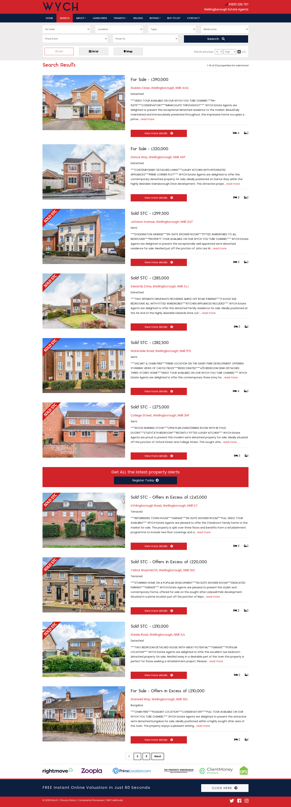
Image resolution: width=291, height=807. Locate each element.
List (59, 51)
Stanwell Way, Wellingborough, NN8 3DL (159, 699)
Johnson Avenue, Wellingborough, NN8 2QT (162, 222)
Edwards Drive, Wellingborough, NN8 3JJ (160, 286)
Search (64, 18)
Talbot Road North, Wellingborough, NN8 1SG (163, 570)
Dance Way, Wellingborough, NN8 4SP (158, 157)
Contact (193, 18)
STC (244, 51)
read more (147, 119)
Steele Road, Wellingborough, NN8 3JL (158, 634)
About (80, 18)
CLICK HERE (225, 788)
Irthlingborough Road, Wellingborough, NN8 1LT (164, 505)
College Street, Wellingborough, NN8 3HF (160, 415)
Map (128, 51)
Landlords (100, 18)
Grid (93, 51)
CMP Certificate (114, 800)
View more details (158, 133)
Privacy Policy (68, 800)
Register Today (145, 480)
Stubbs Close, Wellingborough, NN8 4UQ (160, 88)
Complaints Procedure (90, 800)
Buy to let (173, 18)
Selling (138, 18)
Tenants (119, 18)
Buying (154, 18)
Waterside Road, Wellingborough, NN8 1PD (161, 351)
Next (157, 756)
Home (49, 18)
